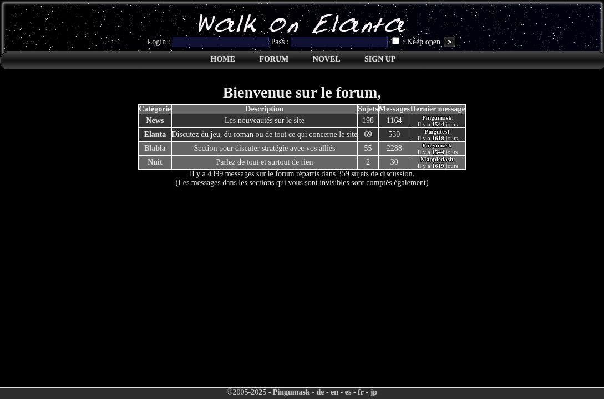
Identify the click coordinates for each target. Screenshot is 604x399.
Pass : (330, 42)
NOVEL (327, 59)
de (320, 392)
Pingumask (291, 392)
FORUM (273, 59)
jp (373, 392)
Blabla (155, 148)
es (348, 392)
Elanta (155, 134)
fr (361, 392)
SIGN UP (379, 59)
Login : (209, 42)
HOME (223, 59)
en (334, 392)
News (155, 120)
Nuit (155, 162)
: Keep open (417, 42)
